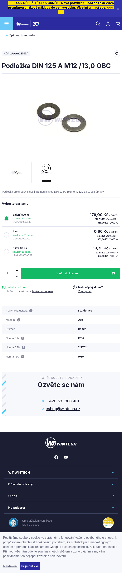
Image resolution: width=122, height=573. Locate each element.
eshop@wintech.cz (63, 408)
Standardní (22, 35)
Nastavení (10, 566)
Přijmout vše (30, 566)
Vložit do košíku (67, 273)
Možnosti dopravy (42, 291)
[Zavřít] (118, 9)
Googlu (55, 546)
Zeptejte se (84, 291)
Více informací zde (91, 7)
